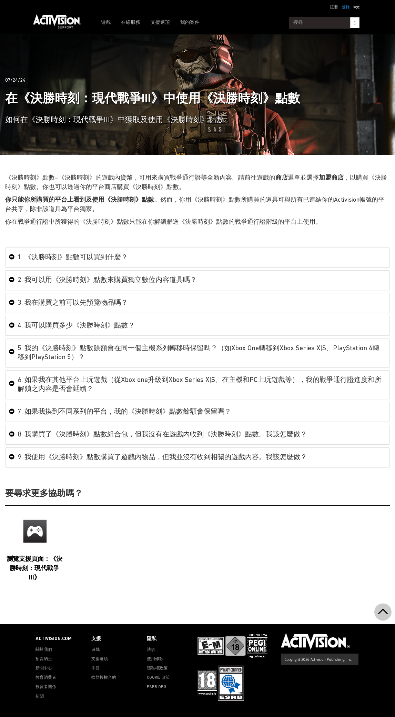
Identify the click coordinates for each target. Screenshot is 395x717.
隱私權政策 (157, 668)
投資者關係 (46, 687)
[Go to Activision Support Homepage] (60, 22)
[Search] (354, 22)
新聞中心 (44, 668)
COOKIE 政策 (158, 678)
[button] (356, 6)
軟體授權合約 (103, 678)
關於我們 (44, 650)
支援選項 (160, 22)
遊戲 (106, 22)
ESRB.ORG (156, 687)
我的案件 (190, 22)
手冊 (95, 668)
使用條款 (155, 659)
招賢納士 (44, 659)
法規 (151, 650)
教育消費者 (46, 678)
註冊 (334, 7)
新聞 (40, 697)
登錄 (346, 7)
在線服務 (130, 22)
